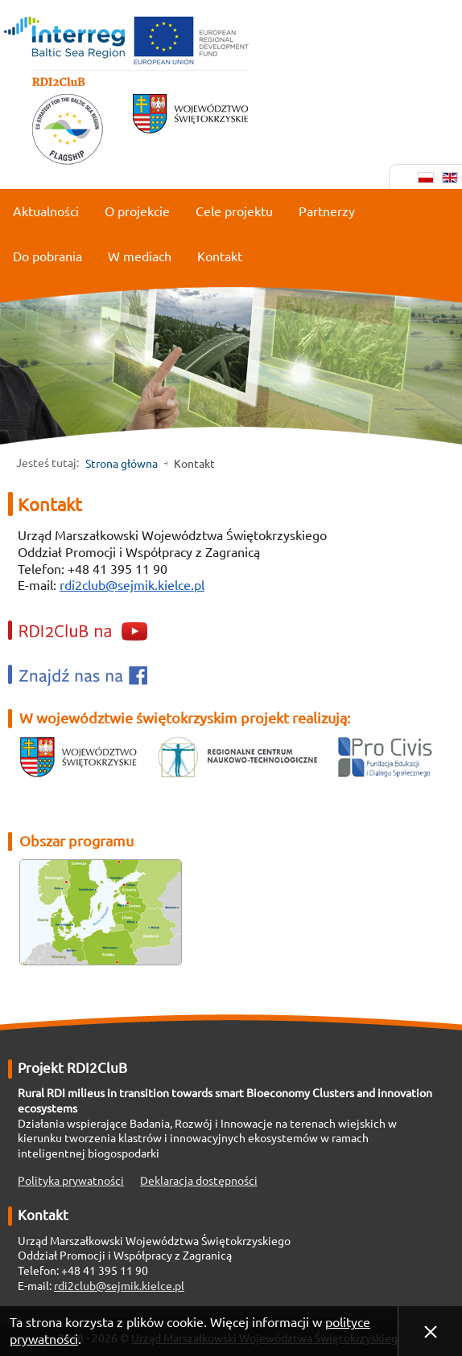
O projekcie (137, 211)
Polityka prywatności (71, 1180)
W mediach (139, 256)
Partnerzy (327, 211)
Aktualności (46, 211)
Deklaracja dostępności (199, 1180)
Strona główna (121, 463)
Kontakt (219, 256)
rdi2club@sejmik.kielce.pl (132, 585)
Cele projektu (234, 211)
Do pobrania (47, 256)
